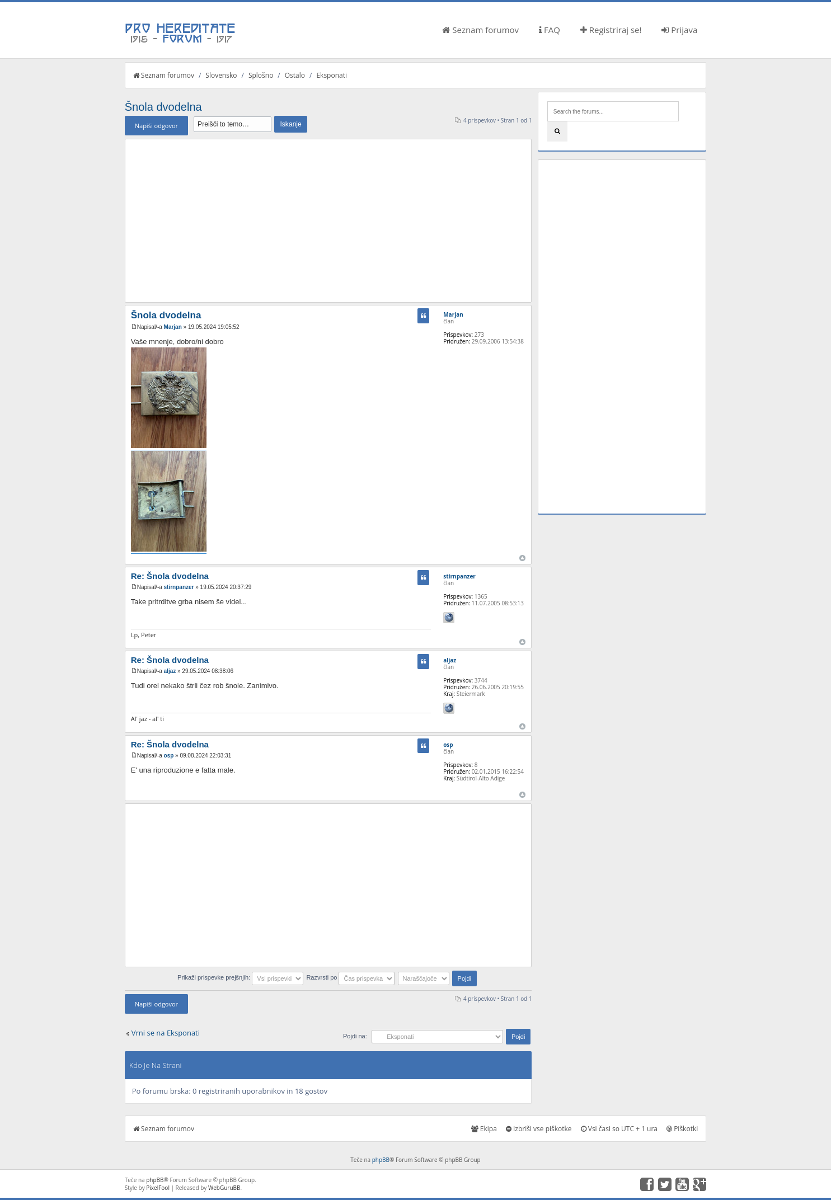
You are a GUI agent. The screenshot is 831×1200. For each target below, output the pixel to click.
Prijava (679, 29)
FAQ (549, 29)
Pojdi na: (355, 1036)
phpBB (380, 1160)
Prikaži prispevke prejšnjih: (240, 977)
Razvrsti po (350, 977)
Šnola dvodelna (163, 107)
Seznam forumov (480, 29)
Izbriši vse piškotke (539, 1128)
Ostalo (295, 75)
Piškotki (682, 1128)
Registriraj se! (611, 29)
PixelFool (158, 1188)
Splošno (260, 75)
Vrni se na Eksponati (166, 1033)
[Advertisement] (328, 220)
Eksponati (331, 75)
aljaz (170, 671)
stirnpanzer (179, 587)
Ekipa (484, 1128)
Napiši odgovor (156, 125)
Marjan (173, 327)
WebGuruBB (224, 1188)
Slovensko (221, 75)
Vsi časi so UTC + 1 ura (619, 1128)
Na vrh (522, 558)
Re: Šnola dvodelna (170, 576)
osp (169, 755)
